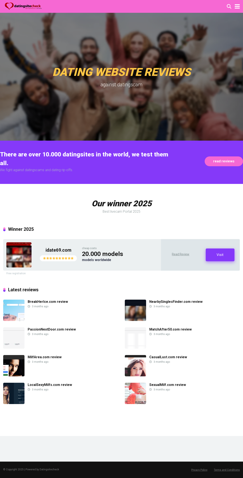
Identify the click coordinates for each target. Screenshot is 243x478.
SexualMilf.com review (167, 385)
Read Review (180, 254)
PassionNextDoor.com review (52, 329)
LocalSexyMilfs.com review (50, 385)
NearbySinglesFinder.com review (176, 302)
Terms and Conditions (227, 469)
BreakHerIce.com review (48, 302)
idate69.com (58, 250)
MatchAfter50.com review (170, 329)
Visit (220, 255)
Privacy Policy (199, 469)
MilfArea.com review (45, 357)
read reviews (223, 161)
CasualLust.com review (168, 357)
